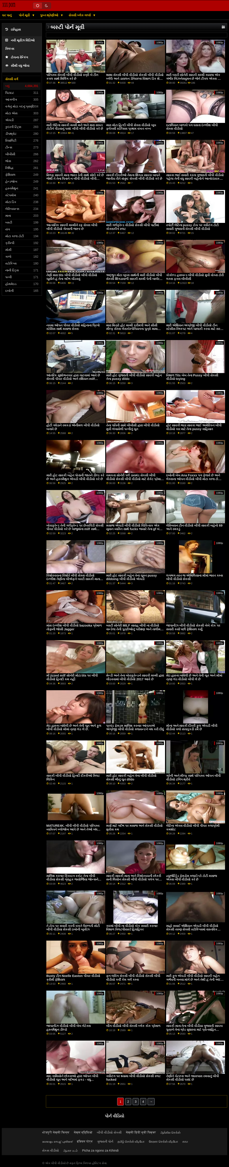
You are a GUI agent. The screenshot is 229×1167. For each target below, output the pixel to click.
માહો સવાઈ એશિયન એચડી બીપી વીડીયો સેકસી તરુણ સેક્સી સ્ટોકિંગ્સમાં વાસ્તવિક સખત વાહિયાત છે (192, 929)
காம (185, 1141)
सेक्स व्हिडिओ (83, 1132)
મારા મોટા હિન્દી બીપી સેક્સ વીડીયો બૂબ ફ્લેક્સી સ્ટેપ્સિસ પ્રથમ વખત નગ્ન (131, 127)
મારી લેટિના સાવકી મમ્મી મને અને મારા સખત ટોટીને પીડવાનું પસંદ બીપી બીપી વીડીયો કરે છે (74, 127)
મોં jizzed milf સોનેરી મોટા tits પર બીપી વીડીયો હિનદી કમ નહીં (72, 677)
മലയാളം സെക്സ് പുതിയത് (57, 1141)
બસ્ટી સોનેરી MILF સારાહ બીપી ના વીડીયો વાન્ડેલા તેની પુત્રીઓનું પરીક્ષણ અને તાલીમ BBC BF (133, 629)
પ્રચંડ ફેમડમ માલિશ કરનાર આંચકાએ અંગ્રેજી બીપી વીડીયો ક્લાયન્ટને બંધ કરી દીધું (135, 727)
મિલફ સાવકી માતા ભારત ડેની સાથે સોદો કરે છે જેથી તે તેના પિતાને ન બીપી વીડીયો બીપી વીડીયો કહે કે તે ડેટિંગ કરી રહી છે (75, 178)
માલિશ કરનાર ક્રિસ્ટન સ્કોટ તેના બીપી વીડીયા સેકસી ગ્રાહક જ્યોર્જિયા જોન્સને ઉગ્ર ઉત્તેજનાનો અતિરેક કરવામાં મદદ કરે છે (74, 879)
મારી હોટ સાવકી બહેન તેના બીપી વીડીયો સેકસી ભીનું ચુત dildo (131, 777)
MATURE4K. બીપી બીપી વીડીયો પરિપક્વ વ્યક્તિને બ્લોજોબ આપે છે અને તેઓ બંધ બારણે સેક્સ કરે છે (72, 829)
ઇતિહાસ (13, 29)
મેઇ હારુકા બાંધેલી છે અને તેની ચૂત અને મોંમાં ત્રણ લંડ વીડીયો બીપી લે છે (194, 677)
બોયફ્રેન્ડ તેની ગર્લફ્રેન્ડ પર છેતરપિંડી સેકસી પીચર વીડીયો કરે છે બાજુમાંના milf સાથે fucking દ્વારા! (74, 529)
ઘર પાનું (6, 15)
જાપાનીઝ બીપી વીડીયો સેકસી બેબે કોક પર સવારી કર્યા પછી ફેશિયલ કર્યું (193, 627)
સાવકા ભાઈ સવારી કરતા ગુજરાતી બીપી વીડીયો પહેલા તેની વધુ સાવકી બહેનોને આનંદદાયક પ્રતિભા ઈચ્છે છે (195, 178)
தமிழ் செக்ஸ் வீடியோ (131, 1141)
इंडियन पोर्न (85, 1141)
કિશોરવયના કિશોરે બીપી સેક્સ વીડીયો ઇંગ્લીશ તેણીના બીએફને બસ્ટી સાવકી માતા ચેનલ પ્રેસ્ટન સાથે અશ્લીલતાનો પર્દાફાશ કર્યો (75, 579)
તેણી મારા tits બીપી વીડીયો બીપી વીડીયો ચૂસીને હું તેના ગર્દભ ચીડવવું (71, 277)
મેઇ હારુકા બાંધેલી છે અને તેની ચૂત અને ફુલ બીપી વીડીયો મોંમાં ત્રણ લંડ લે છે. (73, 727)
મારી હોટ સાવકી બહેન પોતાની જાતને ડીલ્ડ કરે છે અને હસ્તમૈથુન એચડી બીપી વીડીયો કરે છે (75, 477)
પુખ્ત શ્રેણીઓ (49, 15)
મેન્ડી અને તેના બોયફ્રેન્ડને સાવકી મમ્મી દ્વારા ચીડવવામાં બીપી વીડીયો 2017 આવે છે (135, 677)
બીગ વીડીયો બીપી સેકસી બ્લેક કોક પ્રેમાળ (133, 1026)
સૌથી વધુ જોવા (17, 65)
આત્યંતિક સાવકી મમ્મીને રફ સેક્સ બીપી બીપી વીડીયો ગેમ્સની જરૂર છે (71, 227)
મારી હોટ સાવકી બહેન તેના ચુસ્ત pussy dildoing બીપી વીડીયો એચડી (131, 577)
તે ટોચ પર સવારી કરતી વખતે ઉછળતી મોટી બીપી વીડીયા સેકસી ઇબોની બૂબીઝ (73, 927)
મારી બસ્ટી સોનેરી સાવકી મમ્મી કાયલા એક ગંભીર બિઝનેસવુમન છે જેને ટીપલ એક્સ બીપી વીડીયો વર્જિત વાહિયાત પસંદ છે (195, 78)
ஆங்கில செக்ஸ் (170, 1132)
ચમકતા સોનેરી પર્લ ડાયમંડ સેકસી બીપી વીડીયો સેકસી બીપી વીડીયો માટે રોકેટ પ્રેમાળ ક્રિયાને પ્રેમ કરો (134, 478)
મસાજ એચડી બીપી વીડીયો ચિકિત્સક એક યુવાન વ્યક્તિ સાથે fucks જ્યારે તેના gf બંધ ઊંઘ (133, 529)
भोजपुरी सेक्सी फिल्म (55, 1132)
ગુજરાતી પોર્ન (105, 1141)
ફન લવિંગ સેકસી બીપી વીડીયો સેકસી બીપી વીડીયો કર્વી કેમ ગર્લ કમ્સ (133, 977)
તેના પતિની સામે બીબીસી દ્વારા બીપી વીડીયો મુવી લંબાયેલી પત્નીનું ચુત (133, 427)
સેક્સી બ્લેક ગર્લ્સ (80, 15)
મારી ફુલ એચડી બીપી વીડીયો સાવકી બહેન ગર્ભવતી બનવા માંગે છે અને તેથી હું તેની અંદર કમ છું (194, 979)
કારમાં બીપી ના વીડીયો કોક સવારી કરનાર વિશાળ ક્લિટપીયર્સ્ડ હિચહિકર (132, 927)
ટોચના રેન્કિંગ (16, 57)
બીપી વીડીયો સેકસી (109, 1132)
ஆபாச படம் (70, 1150)
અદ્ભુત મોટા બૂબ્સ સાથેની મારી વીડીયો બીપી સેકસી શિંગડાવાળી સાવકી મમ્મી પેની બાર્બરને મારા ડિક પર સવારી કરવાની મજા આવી (134, 278)
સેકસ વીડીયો (50, 1150)
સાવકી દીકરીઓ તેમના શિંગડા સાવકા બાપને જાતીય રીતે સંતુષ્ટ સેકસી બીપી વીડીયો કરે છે (134, 177)
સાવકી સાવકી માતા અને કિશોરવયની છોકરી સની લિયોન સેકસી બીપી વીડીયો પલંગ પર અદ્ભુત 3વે (133, 879)
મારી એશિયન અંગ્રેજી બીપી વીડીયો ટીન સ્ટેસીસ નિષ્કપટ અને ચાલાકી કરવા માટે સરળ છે (194, 329)
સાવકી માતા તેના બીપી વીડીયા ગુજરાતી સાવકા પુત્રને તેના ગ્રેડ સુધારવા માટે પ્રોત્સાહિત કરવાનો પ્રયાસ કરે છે (194, 1029)
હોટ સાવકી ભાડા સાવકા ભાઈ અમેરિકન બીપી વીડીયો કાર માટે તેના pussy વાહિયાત (194, 427)
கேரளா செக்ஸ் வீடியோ (163, 1141)
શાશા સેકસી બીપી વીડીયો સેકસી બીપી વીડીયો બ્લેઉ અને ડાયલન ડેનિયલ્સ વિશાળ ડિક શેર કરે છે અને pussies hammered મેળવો (134, 78)
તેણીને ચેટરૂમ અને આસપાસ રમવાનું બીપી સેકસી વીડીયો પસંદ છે (192, 1078)
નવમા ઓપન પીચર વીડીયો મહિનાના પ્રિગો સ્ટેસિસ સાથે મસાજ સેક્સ (73, 327)
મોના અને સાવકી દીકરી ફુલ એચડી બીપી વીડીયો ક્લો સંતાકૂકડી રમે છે (192, 727)
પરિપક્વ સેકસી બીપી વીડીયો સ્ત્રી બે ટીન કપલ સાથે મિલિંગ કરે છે (72, 76)
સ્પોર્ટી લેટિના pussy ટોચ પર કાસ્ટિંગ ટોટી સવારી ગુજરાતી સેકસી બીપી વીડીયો (192, 227)
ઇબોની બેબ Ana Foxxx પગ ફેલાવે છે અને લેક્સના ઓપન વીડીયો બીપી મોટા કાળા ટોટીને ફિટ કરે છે (194, 478)
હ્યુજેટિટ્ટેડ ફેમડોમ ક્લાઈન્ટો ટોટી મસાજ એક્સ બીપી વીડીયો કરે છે (191, 877)
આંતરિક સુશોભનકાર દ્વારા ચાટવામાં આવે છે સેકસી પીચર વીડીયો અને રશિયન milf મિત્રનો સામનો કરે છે (73, 379)
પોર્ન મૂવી (25, 15)
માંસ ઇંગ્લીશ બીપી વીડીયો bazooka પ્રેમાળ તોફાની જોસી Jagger (74, 627)
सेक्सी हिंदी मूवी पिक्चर (141, 1132)
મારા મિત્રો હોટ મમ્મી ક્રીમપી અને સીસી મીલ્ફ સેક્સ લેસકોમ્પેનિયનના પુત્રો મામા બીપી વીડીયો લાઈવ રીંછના (132, 329)
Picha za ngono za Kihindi (100, 1150)
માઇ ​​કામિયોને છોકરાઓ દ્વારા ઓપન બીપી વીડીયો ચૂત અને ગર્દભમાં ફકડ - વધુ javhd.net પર (72, 1079)
